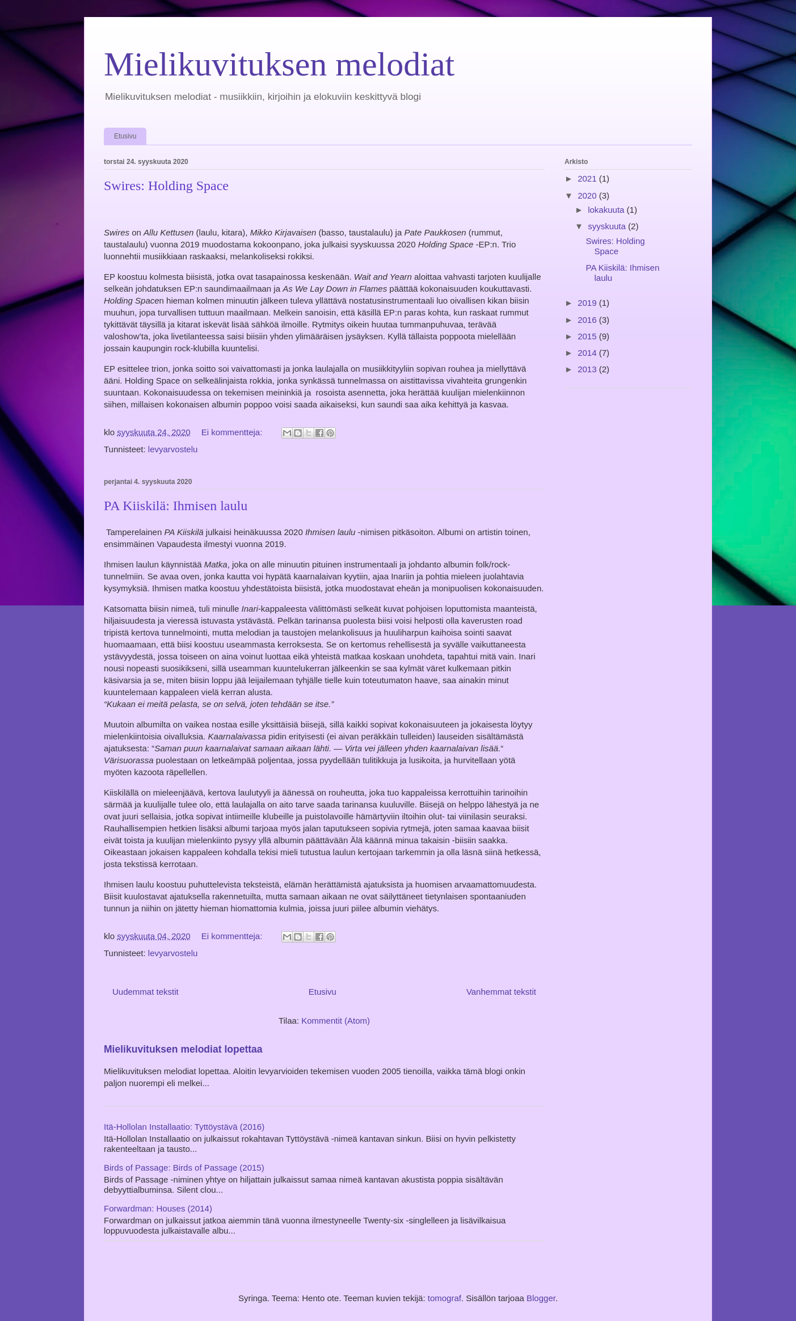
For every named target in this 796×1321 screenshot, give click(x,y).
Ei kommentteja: (233, 432)
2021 (588, 178)
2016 (588, 320)
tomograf (444, 1298)
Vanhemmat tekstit (501, 991)
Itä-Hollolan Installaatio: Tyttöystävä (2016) (184, 1126)
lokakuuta (607, 209)
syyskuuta (608, 226)
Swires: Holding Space (166, 185)
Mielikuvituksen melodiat (279, 64)
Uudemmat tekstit (145, 991)
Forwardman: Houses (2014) (158, 1208)
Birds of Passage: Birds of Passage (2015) (184, 1167)
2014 (588, 352)
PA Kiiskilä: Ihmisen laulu (175, 505)
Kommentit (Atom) (335, 1020)
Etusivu (125, 136)
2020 (588, 195)
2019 (588, 303)
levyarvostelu (173, 449)
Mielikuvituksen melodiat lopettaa (183, 1049)
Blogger (541, 1298)
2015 (588, 336)
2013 (588, 369)
